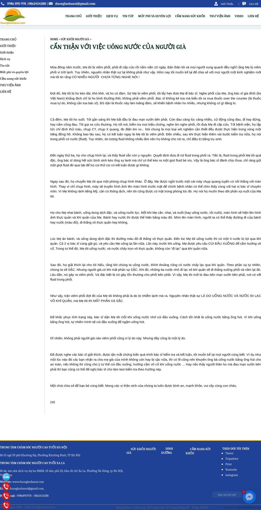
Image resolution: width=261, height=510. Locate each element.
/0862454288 (36, 4)
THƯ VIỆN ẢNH (219, 16)
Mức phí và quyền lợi (154, 16)
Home (54, 39)
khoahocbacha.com (249, 507)
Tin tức (128, 16)
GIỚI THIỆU (8, 46)
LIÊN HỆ (253, 16)
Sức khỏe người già (75, 39)
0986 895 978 (16, 4)
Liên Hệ (253, 3)
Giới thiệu (94, 16)
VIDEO (239, 16)
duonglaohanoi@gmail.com (75, 4)
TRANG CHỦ (73, 16)
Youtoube (231, 469)
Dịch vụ (112, 16)
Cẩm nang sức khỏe (190, 16)
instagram (231, 475)
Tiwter (229, 453)
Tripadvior (231, 459)
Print (228, 464)
